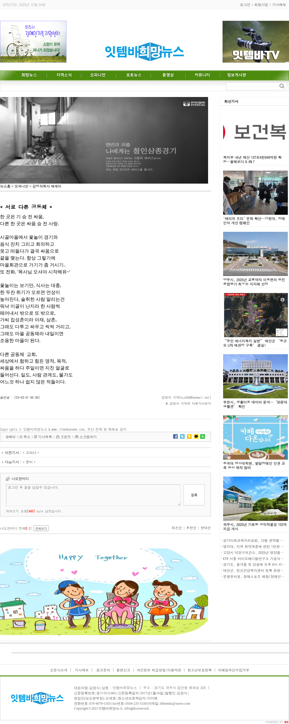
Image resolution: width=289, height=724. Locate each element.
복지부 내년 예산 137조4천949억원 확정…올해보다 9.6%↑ (252, 159)
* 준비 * (29, 461)
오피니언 (21, 186)
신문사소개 (58, 669)
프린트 (66, 436)
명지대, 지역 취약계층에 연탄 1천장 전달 (255, 546)
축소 (26, 436)
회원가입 (261, 4)
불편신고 (123, 669)
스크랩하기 (88, 436)
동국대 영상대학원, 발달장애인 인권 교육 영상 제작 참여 (254, 465)
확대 (12, 436)
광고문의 (102, 669)
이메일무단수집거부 (233, 669)
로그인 (245, 4)
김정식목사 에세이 (46, 186)
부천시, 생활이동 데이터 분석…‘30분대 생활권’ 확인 (255, 404)
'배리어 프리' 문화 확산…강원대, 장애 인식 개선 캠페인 (254, 220)
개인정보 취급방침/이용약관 (159, 669)
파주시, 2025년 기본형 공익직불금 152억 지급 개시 (255, 526)
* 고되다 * (31, 452)
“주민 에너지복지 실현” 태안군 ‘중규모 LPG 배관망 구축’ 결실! (255, 343)
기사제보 (279, 4)
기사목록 (45, 436)
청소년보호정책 (200, 669)
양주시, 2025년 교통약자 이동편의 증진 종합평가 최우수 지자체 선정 (254, 281)
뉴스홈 (5, 186)
